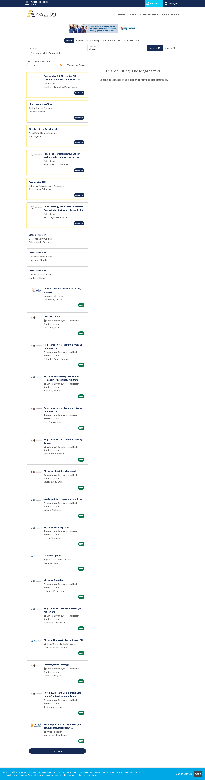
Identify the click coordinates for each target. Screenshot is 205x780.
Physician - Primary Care (56, 527)
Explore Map (93, 40)
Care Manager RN (53, 555)
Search (69, 40)
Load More (57, 751)
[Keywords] (57, 48)
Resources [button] (169, 14)
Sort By (32, 65)
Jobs (132, 14)
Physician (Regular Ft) (55, 580)
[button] (170, 48)
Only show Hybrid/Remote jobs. (46, 53)
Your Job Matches (111, 40)
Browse (79, 40)
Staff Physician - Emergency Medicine (63, 499)
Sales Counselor (37, 234)
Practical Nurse (52, 316)
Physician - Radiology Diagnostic (61, 471)
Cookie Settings (184, 774)
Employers (171, 3)
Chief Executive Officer (40, 104)
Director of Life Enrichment (43, 129)
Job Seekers (153, 3)
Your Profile (149, 14)
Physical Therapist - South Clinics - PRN (64, 639)
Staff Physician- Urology (56, 664)
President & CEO (37, 181)
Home (121, 14)
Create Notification (76, 65)
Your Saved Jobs (131, 40)
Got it (198, 774)
